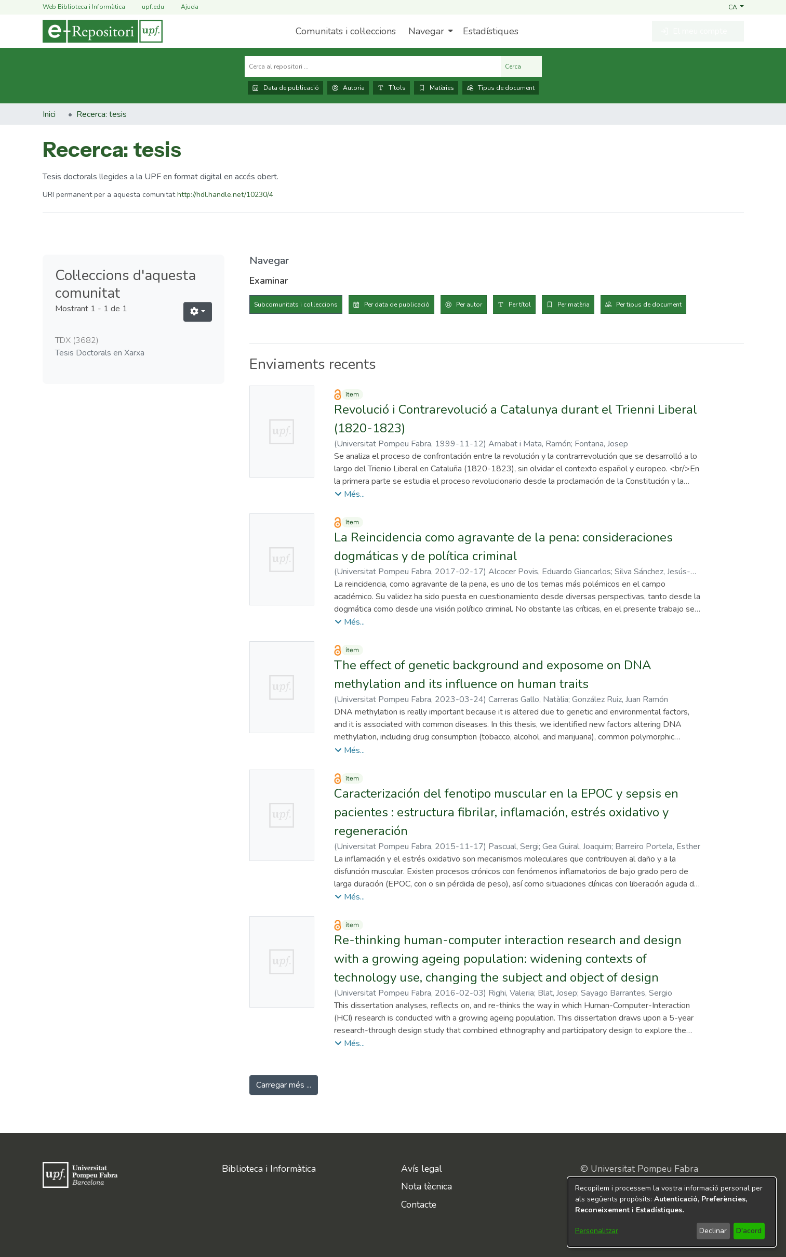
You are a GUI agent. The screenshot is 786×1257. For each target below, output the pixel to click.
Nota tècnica (426, 1186)
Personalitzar (596, 1231)
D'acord (749, 1231)
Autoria (348, 88)
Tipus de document (501, 88)
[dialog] (672, 1212)
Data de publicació (285, 88)
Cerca (521, 66)
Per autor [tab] (469, 304)
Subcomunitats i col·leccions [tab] (296, 304)
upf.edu (146, 7)
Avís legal (421, 1168)
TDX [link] (77, 340)
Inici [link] (49, 114)
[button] (735, 7)
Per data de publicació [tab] (397, 304)
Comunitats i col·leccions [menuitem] (346, 31)
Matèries (436, 88)
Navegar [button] (426, 31)
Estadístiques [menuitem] (490, 31)
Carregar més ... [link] (283, 1085)
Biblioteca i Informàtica (269, 1168)
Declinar (713, 1231)
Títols (391, 88)
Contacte (418, 1204)
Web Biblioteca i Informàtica (84, 7)
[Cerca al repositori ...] (373, 66)
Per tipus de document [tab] (649, 304)
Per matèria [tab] (573, 304)
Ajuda (183, 7)
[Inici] (103, 31)
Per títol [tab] (520, 304)
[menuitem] (429, 31)
